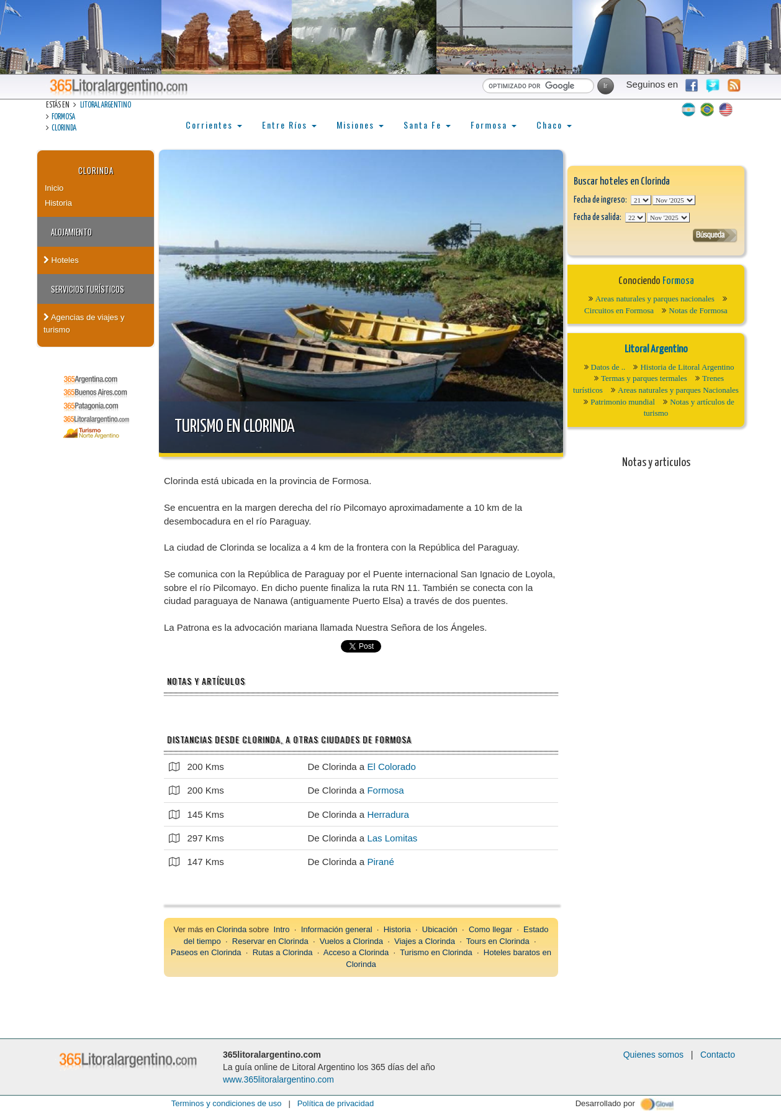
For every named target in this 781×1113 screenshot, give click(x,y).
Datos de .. (608, 367)
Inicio (54, 188)
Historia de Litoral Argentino (687, 367)
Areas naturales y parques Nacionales (678, 390)
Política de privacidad (335, 1103)
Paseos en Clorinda (206, 952)
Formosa (63, 117)
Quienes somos (653, 1055)
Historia (58, 203)
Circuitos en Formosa (619, 310)
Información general (336, 929)
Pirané (380, 861)
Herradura (388, 814)
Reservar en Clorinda (270, 941)
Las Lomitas (392, 838)
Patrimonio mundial (622, 401)
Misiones (360, 124)
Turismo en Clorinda (234, 427)
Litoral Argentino (105, 105)
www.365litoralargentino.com (278, 1079)
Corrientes (214, 124)
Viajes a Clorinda (424, 941)
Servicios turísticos (87, 289)
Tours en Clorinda (498, 941)
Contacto (717, 1055)
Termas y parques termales (644, 378)
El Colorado (391, 766)
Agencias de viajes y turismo (83, 323)
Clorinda (64, 128)
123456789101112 (673, 200)
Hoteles (61, 260)
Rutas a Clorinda (283, 952)
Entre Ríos (289, 124)
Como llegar (490, 929)
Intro (282, 929)
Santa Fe (427, 124)
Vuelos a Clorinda (351, 941)
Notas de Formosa (698, 310)
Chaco (554, 124)
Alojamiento (71, 232)
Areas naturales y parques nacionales (655, 298)
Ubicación (440, 929)
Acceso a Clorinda (356, 952)
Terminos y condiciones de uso (226, 1103)
